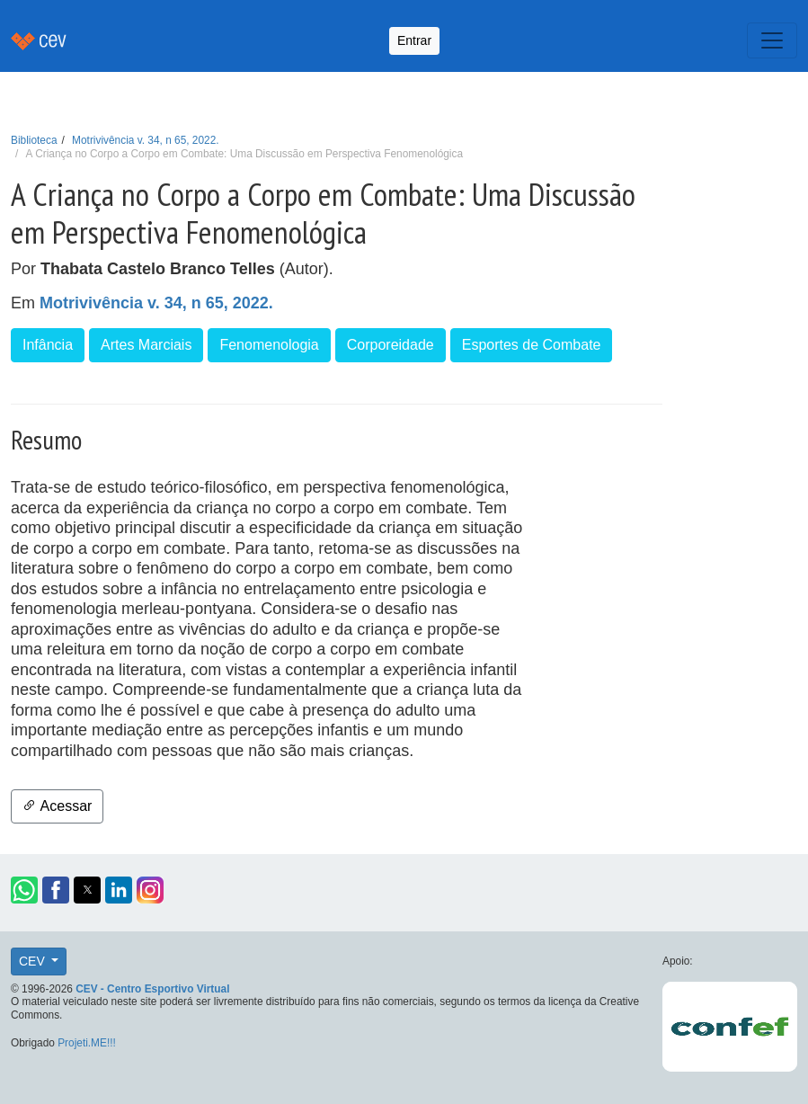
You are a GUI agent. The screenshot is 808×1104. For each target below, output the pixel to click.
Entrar (414, 40)
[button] (24, 890)
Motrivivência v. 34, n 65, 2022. (145, 140)
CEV (34, 961)
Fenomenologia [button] (268, 344)
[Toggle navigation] (772, 40)
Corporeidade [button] (390, 344)
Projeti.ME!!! (87, 1043)
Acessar (57, 806)
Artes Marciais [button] (146, 344)
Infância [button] (47, 344)
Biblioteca (34, 140)
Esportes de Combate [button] (531, 344)
